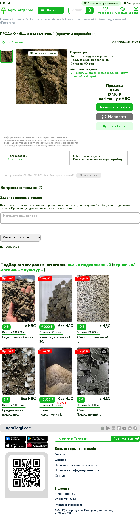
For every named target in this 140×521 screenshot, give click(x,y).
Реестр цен (132, 3)
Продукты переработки (45, 19)
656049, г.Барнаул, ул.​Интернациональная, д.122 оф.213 (84, 512)
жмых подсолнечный (89, 265)
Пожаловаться (88, 175)
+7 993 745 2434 (65, 499)
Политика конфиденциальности (77, 470)
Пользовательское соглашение (76, 465)
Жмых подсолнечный (79, 19)
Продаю (19, 19)
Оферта (60, 460)
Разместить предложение (101, 3)
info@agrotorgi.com (68, 505)
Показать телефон (114, 107)
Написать (114, 116)
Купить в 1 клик (114, 126)
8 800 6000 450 (65, 494)
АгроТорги (15, 159)
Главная (5, 19)
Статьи (60, 475)
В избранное (12, 42)
